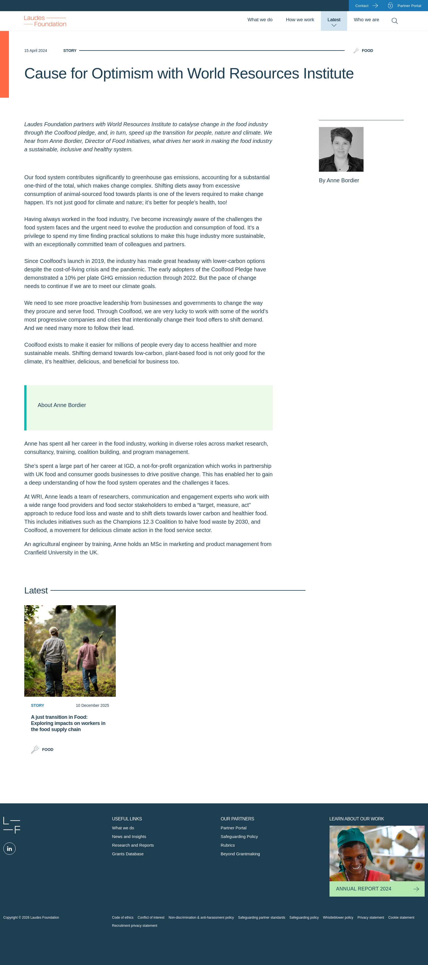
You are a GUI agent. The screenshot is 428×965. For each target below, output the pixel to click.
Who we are (366, 19)
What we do (260, 19)
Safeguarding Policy (239, 836)
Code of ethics (123, 917)
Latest (334, 19)
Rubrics (228, 845)
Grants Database (128, 853)
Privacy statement (370, 917)
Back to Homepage (45, 21)
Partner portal (409, 6)
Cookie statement (401, 917)
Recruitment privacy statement (134, 926)
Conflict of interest (151, 917)
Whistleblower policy (338, 917)
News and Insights (129, 836)
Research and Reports (133, 845)
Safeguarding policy (304, 917)
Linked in (9, 848)
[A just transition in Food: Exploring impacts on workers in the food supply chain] (70, 731)
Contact (362, 6)
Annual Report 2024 (363, 889)
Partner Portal (234, 827)
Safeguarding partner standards (261, 917)
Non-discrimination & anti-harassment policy (201, 917)
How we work (300, 19)
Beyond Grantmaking (240, 853)
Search (395, 21)
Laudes (11, 825)
